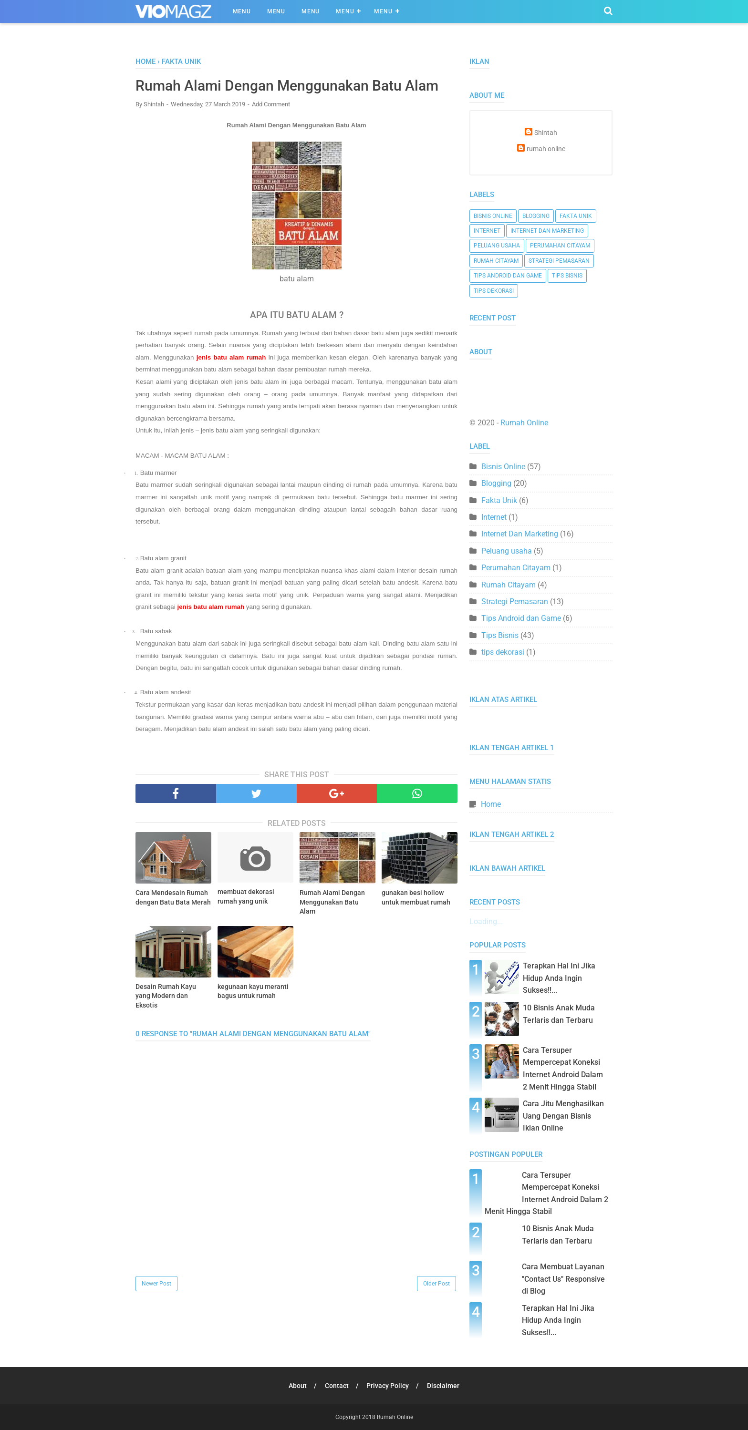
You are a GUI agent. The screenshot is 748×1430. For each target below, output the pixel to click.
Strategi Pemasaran (559, 260)
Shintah (545, 133)
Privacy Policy (388, 1385)
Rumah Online (524, 422)
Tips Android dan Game (508, 275)
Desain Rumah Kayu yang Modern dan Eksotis (165, 996)
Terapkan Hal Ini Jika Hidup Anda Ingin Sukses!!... (559, 978)
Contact (337, 1385)
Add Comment (271, 104)
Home (491, 804)
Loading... (486, 921)
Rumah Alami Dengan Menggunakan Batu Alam (332, 902)
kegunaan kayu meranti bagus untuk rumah (253, 991)
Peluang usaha (497, 245)
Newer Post (156, 1283)
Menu (242, 11)
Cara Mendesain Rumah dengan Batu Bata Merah (173, 897)
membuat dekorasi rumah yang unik (246, 896)
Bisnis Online (493, 216)
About (298, 1385)
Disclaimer (443, 1385)
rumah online (546, 149)
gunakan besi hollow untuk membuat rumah (416, 897)
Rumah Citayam (496, 260)
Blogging (536, 216)
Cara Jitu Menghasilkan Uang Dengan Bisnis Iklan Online (563, 1115)
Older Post (436, 1283)
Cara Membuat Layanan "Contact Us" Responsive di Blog (563, 1279)
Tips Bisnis (567, 275)
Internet (487, 230)
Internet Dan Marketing (547, 230)
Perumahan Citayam (560, 245)
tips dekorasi (494, 291)
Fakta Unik (576, 216)
